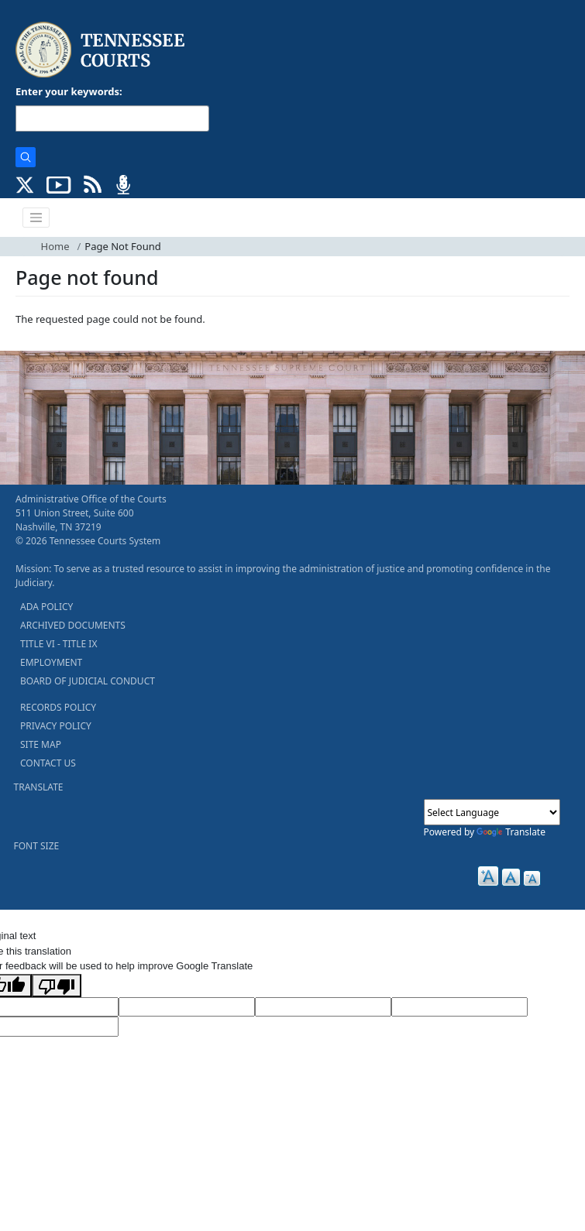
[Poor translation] (56, 985)
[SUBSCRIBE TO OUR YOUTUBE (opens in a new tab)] (58, 183)
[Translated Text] (459, 1007)
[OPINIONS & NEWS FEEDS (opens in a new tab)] (92, 183)
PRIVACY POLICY (55, 725)
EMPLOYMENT (51, 662)
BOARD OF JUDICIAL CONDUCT (87, 681)
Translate (511, 831)
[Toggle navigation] (36, 217)
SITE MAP (40, 744)
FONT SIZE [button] (37, 845)
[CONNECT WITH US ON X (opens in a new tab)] (25, 183)
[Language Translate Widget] (492, 812)
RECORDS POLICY (58, 707)
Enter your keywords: (68, 91)
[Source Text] (323, 1007)
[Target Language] (187, 1007)
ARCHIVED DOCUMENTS (73, 625)
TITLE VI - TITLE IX (58, 643)
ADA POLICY (46, 606)
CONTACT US (48, 763)
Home (55, 246)
